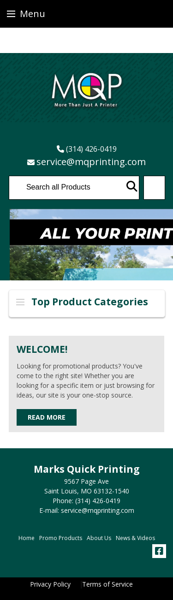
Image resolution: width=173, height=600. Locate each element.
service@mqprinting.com (91, 161)
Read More (47, 417)
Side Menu (20, 302)
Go (132, 186)
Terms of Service (107, 584)
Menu (26, 13)
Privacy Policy (50, 584)
